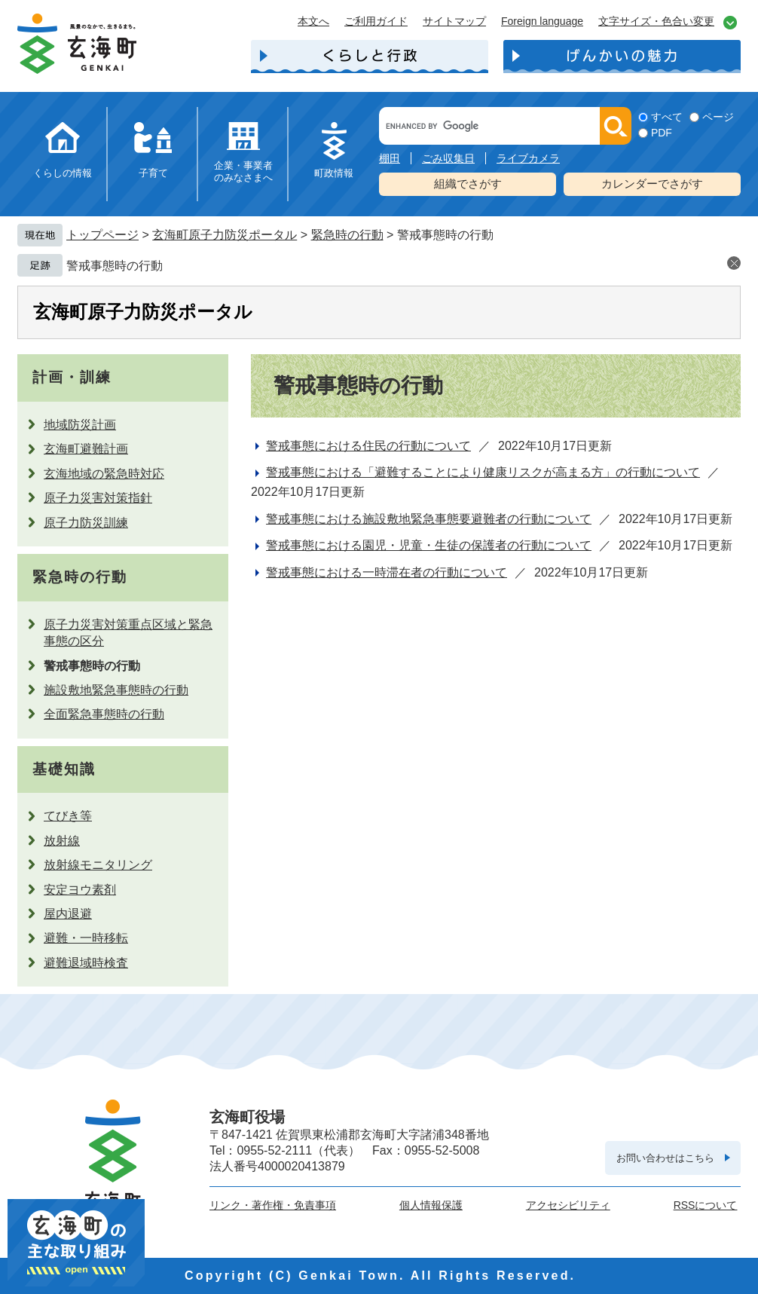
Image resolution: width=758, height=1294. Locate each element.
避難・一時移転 (86, 937)
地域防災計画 (80, 424)
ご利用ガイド (376, 21)
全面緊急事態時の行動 (104, 714)
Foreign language (542, 21)
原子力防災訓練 (86, 522)
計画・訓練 (72, 377)
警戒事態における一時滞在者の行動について (386, 572)
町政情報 (333, 173)
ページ (718, 117)
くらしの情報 (62, 173)
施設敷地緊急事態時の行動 (116, 690)
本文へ (313, 21)
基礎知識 (64, 769)
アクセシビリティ (568, 1205)
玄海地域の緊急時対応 (104, 473)
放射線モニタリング (98, 864)
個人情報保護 (431, 1205)
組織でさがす (468, 183)
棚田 (389, 158)
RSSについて (706, 1205)
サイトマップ (454, 21)
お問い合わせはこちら (665, 1158)
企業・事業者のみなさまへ (243, 171)
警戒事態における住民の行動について (368, 445)
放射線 (62, 840)
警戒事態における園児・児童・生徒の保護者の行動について (428, 545)
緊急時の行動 (347, 234)
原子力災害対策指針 (98, 497)
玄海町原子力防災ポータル (224, 234)
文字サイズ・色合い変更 (656, 21)
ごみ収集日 (448, 158)
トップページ (102, 234)
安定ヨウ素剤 (80, 889)
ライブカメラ (528, 158)
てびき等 (68, 815)
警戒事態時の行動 (114, 265)
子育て (153, 173)
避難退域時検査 (86, 962)
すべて (667, 117)
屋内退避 (68, 913)
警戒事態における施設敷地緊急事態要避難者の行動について (428, 518)
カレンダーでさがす (652, 183)
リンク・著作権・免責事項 (272, 1205)
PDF (661, 133)
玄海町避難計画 (86, 448)
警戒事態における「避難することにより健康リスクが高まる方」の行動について (483, 472)
